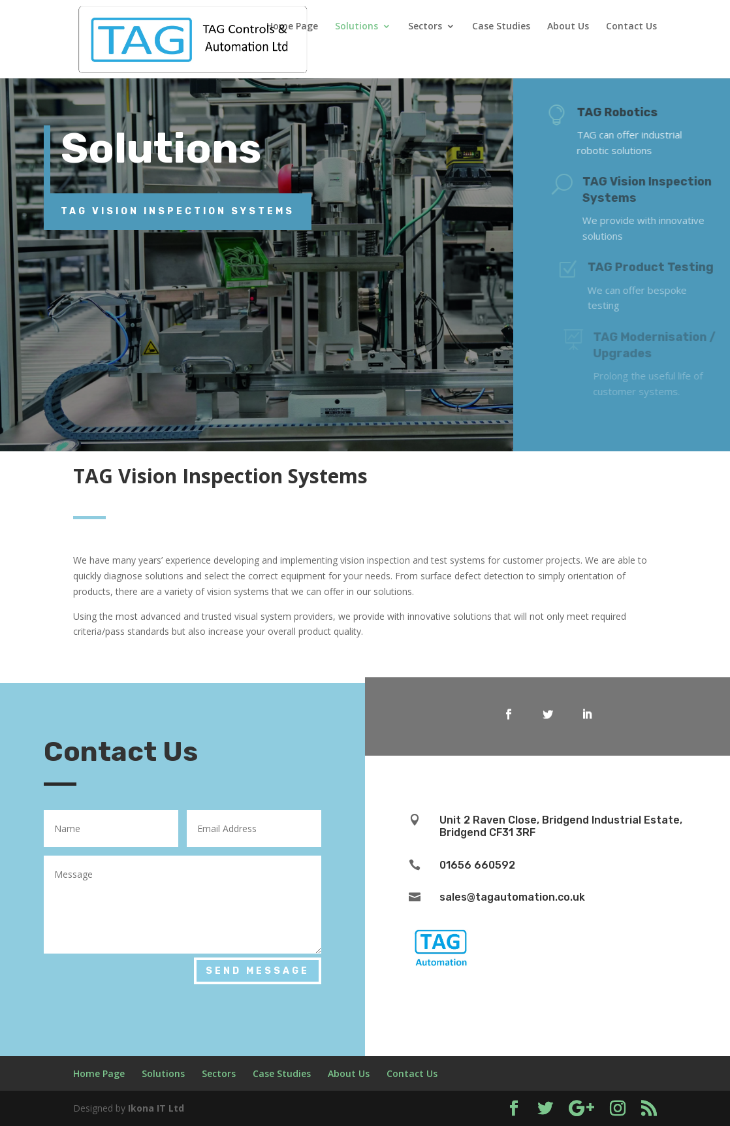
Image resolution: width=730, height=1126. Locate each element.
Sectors (425, 27)
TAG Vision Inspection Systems (177, 211)
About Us (568, 27)
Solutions (356, 27)
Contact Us (631, 27)
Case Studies (501, 27)
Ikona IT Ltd (156, 1108)
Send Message (257, 970)
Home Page (292, 27)
